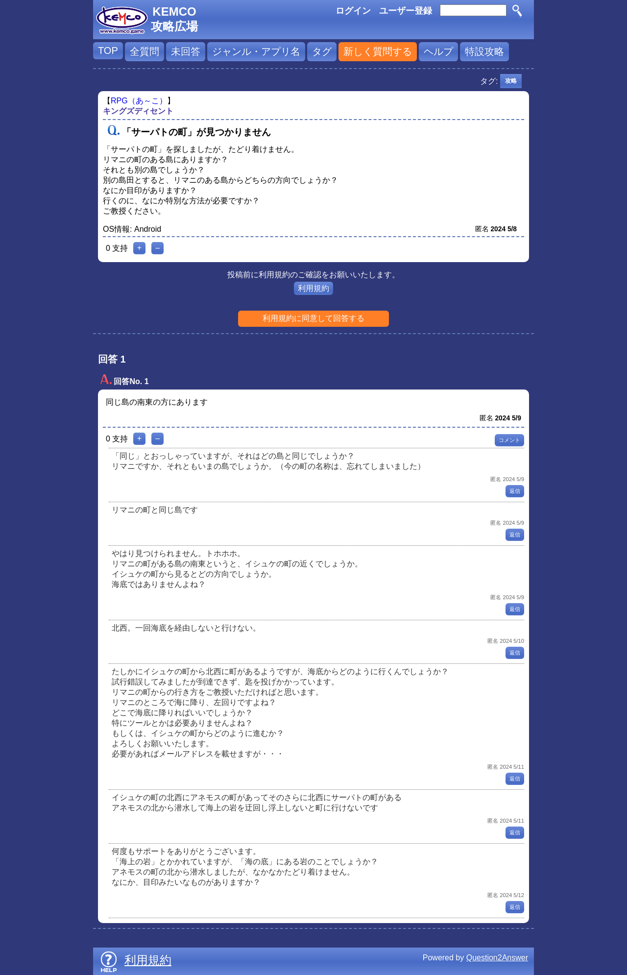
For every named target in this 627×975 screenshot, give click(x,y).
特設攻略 (484, 51)
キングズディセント (138, 111)
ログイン (353, 11)
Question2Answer (497, 957)
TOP (108, 50)
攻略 (511, 80)
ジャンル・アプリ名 (256, 51)
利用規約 (313, 288)
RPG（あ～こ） (139, 101)
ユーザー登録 (405, 11)
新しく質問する (377, 51)
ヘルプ (438, 51)
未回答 (185, 51)
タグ (322, 51)
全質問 (144, 51)
